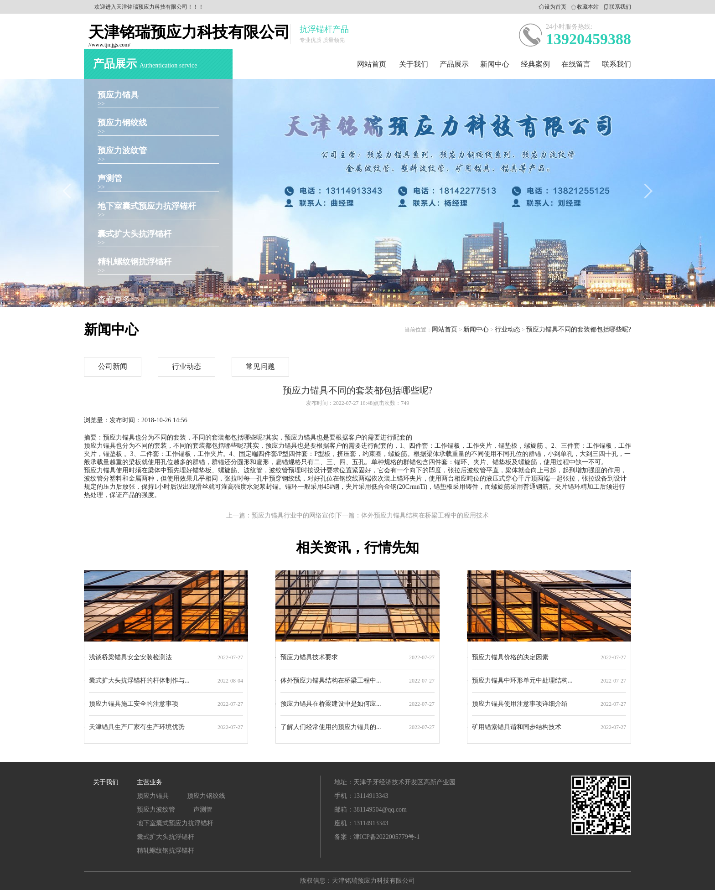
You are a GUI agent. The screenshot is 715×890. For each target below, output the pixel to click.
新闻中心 (494, 64)
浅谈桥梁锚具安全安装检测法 (130, 657)
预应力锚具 (118, 94)
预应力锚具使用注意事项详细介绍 (520, 703)
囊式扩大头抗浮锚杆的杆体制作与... (139, 680)
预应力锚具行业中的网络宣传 (293, 515)
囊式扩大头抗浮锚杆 (134, 233)
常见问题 (260, 366)
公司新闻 (112, 366)
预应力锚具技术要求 (309, 657)
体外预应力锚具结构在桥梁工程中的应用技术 (425, 515)
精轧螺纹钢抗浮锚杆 (134, 261)
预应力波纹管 (122, 150)
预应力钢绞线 (122, 122)
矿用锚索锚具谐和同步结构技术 (516, 727)
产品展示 (454, 64)
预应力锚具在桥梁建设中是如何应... (330, 703)
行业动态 (507, 329)
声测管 (110, 178)
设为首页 (555, 7)
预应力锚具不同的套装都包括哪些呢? (578, 329)
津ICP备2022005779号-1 (386, 836)
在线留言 (576, 64)
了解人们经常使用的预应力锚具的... (330, 727)
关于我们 (413, 64)
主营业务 (149, 782)
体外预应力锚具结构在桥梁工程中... (330, 680)
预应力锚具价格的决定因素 (510, 657)
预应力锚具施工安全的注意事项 (133, 703)
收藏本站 (588, 7)
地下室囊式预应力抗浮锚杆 (147, 206)
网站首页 (371, 64)
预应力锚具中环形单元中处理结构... (522, 680)
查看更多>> (119, 299)
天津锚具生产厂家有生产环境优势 (137, 727)
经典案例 (535, 64)
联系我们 (620, 7)
